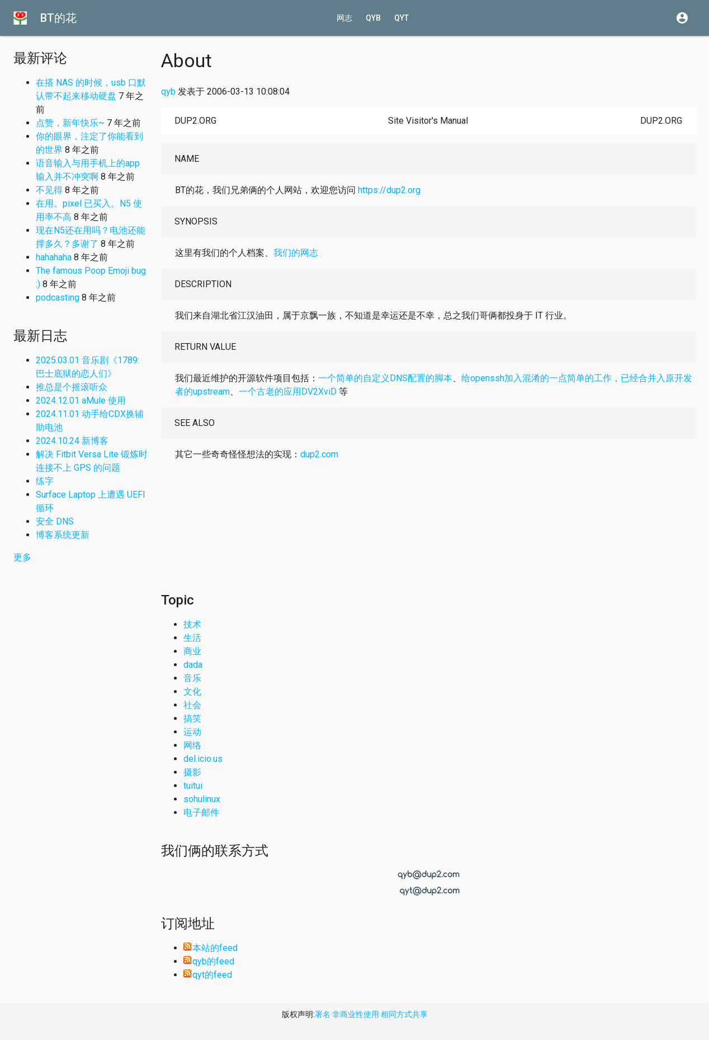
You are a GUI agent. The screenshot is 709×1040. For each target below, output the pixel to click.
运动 (192, 732)
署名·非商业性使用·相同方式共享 (371, 1014)
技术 (192, 624)
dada (192, 664)
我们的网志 (295, 252)
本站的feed (210, 948)
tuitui (192, 785)
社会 (192, 705)
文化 (192, 691)
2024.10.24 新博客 (72, 440)
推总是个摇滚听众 (71, 387)
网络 (192, 745)
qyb (373, 17)
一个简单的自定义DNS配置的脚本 (385, 378)
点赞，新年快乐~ (70, 123)
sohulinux (201, 799)
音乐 (192, 678)
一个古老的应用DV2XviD (288, 391)
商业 (192, 651)
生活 (192, 638)
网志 (344, 17)
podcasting (57, 297)
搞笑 (192, 718)
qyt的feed (207, 974)
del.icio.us (203, 758)
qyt (401, 17)
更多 (22, 557)
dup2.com (319, 454)
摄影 (192, 772)
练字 (45, 481)
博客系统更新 (62, 535)
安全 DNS (55, 521)
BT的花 (58, 18)
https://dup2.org (389, 190)
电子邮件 (201, 812)
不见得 (49, 190)
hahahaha (54, 257)
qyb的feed (208, 961)
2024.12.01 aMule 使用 (81, 400)
